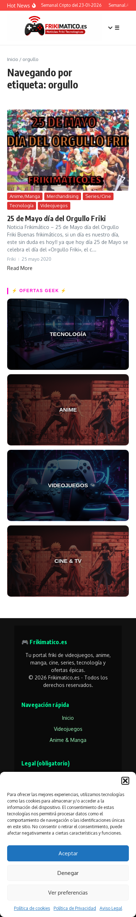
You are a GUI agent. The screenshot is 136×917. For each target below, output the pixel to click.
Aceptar (68, 853)
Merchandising (63, 196)
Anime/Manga (25, 196)
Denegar (68, 873)
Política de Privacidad (75, 908)
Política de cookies (32, 908)
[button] (125, 780)
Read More (19, 268)
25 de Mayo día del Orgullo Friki (56, 218)
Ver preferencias (68, 892)
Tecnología (22, 205)
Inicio (12, 59)
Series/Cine (98, 196)
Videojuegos (54, 205)
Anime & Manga (68, 740)
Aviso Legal (111, 908)
